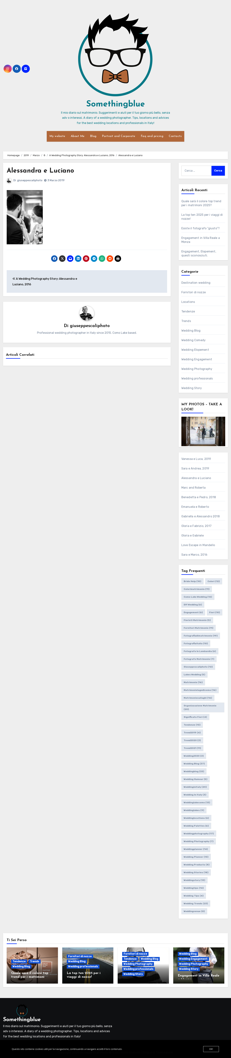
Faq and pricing (152, 136)
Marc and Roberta (193, 487)
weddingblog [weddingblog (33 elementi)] (194, 771)
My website (57, 136)
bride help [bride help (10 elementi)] (192, 581)
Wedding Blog (191, 330)
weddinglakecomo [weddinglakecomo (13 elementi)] (197, 802)
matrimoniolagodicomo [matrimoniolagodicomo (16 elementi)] (200, 690)
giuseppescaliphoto (29, 180)
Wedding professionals (197, 378)
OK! (211, 1049)
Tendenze (188, 311)
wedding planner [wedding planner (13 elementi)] (196, 857)
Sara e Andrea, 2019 (195, 468)
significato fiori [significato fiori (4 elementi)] (195, 717)
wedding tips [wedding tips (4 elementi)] (194, 895)
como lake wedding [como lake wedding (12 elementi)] (198, 597)
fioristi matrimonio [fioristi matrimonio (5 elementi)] (197, 620)
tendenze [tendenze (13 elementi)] (192, 725)
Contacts (175, 136)
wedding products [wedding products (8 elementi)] (197, 864)
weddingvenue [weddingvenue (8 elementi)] (194, 911)
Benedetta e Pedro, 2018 (198, 497)
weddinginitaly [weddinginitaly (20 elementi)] (195, 787)
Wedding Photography (196, 369)
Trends (186, 321)
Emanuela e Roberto (195, 506)
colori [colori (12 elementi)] (214, 581)
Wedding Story (191, 388)
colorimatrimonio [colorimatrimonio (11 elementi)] (197, 589)
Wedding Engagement (196, 359)
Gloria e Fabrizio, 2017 (196, 526)
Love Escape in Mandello (198, 545)
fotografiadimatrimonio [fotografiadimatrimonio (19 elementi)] (201, 635)
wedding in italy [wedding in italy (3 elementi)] (195, 794)
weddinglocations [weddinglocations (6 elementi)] (196, 818)
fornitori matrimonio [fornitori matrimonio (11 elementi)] (198, 628)
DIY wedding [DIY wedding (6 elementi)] (193, 604)
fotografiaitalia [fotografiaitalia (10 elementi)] (196, 643)
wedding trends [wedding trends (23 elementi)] (196, 903)
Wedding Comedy (193, 340)
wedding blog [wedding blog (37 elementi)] (194, 763)
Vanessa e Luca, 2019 (196, 459)
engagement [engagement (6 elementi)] (193, 612)
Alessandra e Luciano (42, 170)
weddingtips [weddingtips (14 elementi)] (194, 888)
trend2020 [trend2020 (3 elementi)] (192, 740)
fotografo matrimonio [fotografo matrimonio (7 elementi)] (199, 659)
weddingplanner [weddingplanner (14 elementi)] (196, 849)
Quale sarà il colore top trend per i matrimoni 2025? (29, 977)
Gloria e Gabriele (192, 535)
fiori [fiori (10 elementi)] (214, 612)
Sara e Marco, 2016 (194, 554)
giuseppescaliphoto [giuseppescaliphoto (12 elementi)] (198, 667)
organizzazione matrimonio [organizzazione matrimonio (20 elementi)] (200, 707)
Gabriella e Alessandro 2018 (200, 516)
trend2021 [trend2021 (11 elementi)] (192, 748)
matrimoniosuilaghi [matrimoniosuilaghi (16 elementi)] (198, 698)
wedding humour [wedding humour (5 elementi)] (195, 779)
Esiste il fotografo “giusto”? (200, 228)
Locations (188, 302)
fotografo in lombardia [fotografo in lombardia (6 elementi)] (200, 651)
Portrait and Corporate (118, 136)
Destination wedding (196, 282)
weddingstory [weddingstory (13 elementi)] (194, 880)
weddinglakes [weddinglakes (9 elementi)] (194, 810)
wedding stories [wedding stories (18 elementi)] (196, 872)
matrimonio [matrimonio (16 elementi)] (193, 682)
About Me (78, 136)
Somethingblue (115, 104)
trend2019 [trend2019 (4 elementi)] (192, 732)
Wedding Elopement (195, 349)
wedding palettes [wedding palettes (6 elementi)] (196, 826)
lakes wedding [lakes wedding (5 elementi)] (194, 674)
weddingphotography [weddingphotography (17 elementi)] (199, 833)
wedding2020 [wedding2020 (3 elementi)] (194, 756)
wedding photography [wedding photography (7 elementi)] (198, 841)
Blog (93, 136)
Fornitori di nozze (193, 292)
